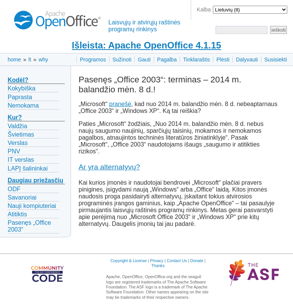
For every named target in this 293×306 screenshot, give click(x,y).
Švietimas (21, 134)
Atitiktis (17, 214)
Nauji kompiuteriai (32, 206)
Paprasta (20, 97)
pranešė (120, 104)
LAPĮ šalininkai (28, 168)
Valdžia (17, 126)
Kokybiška (21, 88)
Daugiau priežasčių (35, 180)
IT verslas (21, 159)
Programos (93, 59)
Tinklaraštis (196, 59)
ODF (14, 189)
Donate (196, 260)
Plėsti (222, 59)
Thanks (158, 265)
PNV (14, 151)
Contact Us (177, 260)
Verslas (17, 143)
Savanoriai (22, 197)
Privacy (156, 260)
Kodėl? (18, 80)
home (14, 59)
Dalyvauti (247, 59)
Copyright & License (128, 260)
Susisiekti (275, 59)
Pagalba (167, 59)
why (43, 59)
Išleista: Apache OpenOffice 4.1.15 (146, 45)
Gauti (144, 59)
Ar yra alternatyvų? (109, 167)
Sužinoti (122, 59)
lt (30, 59)
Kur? (15, 117)
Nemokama (23, 105)
